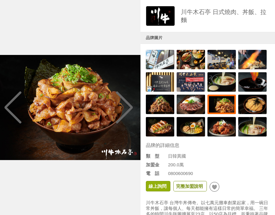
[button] (124, 107)
